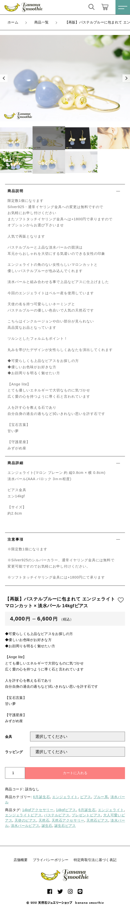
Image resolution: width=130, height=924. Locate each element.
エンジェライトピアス (23, 815)
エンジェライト (65, 797)
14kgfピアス (66, 810)
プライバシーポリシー (51, 860)
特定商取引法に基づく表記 (95, 860)
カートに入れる (75, 773)
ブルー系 (100, 797)
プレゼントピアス (86, 815)
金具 (8, 737)
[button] (4, 78)
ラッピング (14, 752)
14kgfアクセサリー (38, 810)
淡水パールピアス (25, 826)
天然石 (44, 820)
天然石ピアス (97, 820)
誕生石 (47, 826)
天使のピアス (25, 820)
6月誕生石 (41, 797)
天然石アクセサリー (68, 820)
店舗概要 (21, 860)
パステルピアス (56, 815)
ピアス (85, 797)
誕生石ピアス (65, 826)
